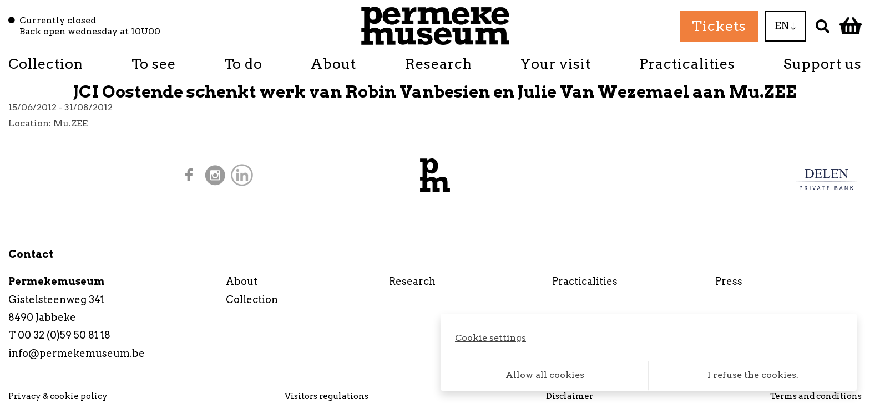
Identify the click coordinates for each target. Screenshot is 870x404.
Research (438, 63)
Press (728, 281)
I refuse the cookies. (752, 375)
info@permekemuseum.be (76, 353)
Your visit (555, 63)
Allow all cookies (544, 375)
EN (785, 26)
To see (153, 63)
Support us (822, 63)
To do (243, 63)
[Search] (822, 26)
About (333, 63)
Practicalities (687, 63)
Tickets (719, 26)
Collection (45, 63)
